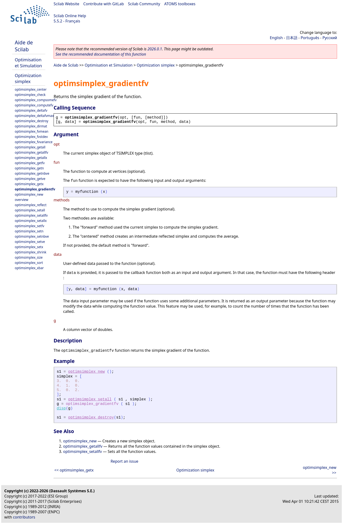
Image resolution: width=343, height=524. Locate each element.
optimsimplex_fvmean (31, 131)
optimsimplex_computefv (34, 105)
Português (310, 37)
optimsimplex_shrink (30, 252)
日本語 (292, 37)
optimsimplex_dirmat (31, 126)
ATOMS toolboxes (180, 3)
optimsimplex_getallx (31, 157)
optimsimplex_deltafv (31, 110)
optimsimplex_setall (30, 210)
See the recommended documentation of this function (100, 54)
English (276, 37)
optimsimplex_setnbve (32, 236)
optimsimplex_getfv (30, 163)
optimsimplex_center (31, 89)
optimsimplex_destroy (31, 121)
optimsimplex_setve (30, 241)
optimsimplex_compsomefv (35, 100)
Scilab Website (66, 3)
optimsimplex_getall (30, 147)
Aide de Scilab (24, 46)
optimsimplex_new (29, 194)
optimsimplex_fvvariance (33, 142)
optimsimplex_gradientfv (35, 189)
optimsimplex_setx (29, 247)
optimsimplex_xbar (29, 268)
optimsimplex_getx (29, 184)
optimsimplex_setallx (31, 220)
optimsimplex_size (29, 257)
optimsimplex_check (30, 94)
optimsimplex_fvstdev (31, 136)
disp (61, 408)
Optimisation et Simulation (28, 62)
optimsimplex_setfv (29, 226)
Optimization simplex (28, 78)
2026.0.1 (154, 49)
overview (21, 199)
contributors (24, 517)
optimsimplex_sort (29, 262)
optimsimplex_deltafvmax (34, 115)
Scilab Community (144, 3)
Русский (330, 37)
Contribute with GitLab (103, 3)
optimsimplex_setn (29, 231)
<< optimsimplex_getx (74, 470)
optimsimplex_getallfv (31, 152)
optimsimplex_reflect (30, 205)
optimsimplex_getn (29, 168)
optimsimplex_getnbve (32, 173)
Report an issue (124, 461)
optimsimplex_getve (30, 178)
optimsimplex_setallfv (31, 215)
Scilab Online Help (70, 15)
